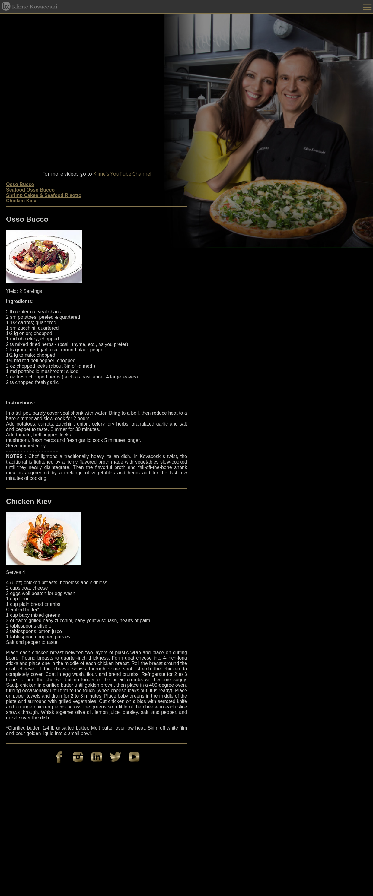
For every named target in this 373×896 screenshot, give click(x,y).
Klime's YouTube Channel (122, 173)
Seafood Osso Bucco (30, 189)
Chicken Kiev (21, 200)
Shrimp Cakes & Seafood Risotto (43, 195)
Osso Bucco (20, 184)
